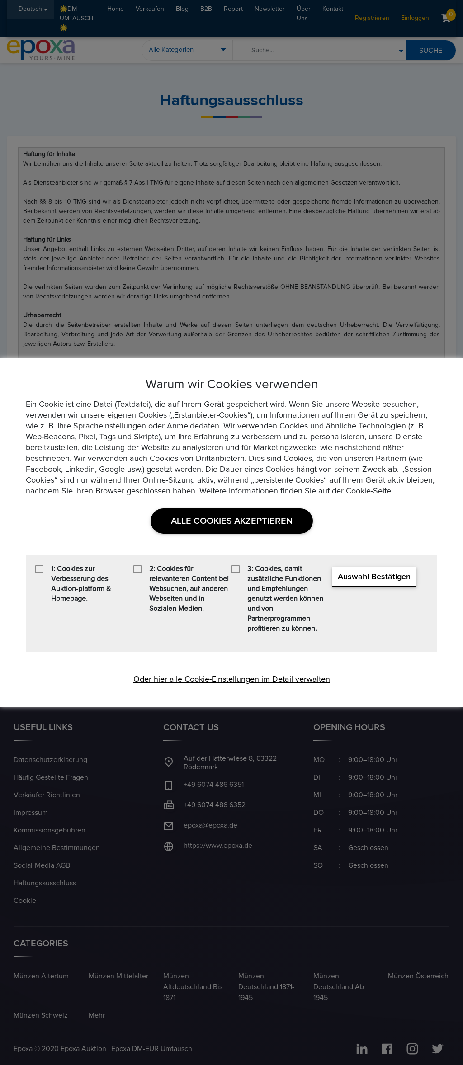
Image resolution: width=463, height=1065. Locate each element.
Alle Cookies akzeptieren (232, 521)
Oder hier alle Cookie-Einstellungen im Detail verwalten (231, 679)
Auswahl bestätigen (374, 577)
